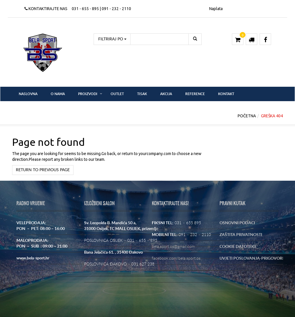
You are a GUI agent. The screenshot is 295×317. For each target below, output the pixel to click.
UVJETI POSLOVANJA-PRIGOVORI (251, 258)
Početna (247, 116)
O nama (58, 94)
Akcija (166, 94)
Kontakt (226, 94)
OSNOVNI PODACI (237, 223)
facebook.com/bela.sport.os (176, 258)
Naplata (216, 8)
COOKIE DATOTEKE (238, 247)
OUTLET (117, 94)
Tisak (142, 94)
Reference (195, 94)
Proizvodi (87, 94)
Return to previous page (43, 170)
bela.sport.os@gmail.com (173, 247)
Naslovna (28, 94)
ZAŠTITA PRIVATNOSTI (241, 235)
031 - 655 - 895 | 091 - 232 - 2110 (101, 8)
